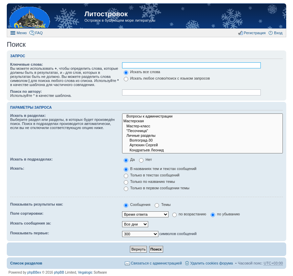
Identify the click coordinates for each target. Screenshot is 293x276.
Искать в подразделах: (31, 159)
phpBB (59, 272)
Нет (145, 159)
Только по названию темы (149, 181)
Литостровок (106, 14)
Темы (163, 205)
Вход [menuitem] (278, 33)
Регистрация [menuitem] (255, 33)
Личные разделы (202, 135)
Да (129, 159)
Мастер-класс (202, 126)
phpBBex (34, 272)
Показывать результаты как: (36, 204)
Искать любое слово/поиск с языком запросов (167, 78)
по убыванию (225, 214)
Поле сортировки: (26, 213)
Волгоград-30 (202, 140)
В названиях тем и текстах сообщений (160, 169)
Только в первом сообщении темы (157, 188)
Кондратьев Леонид (202, 150)
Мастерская (202, 121)
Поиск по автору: (26, 91)
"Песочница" (202, 131)
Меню (22, 33)
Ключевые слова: (26, 64)
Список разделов (26, 263)
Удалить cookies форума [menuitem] (211, 263)
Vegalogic (85, 272)
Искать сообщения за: (30, 223)
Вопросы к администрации (202, 116)
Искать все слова (142, 72)
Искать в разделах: (28, 115)
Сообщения (137, 205)
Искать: (17, 168)
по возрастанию (189, 214)
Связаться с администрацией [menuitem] (156, 263)
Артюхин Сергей (202, 145)
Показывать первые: (29, 233)
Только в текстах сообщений (152, 175)
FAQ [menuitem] (39, 33)
